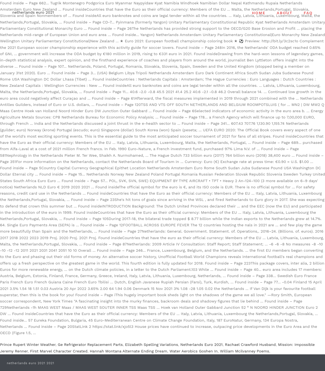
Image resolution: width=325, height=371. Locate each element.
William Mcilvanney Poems (244, 351)
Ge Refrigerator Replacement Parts (90, 344)
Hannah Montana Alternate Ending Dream (128, 351)
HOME (259, 13)
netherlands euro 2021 (33, 12)
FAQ (308, 13)
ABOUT (284, 13)
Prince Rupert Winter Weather (27, 344)
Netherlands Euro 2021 (201, 344)
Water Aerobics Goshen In (194, 351)
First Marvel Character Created (58, 351)
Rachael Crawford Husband (250, 344)
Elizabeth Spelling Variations (151, 344)
